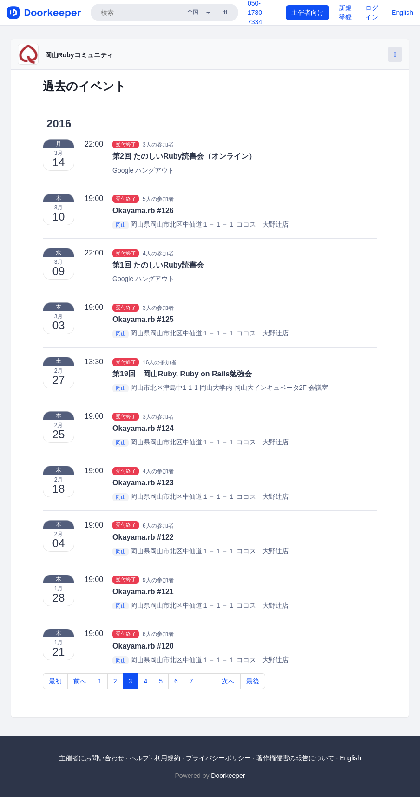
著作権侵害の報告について (295, 758)
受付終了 (126, 144)
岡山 (121, 225)
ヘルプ (139, 758)
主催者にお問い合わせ (91, 758)
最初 (55, 681)
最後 (252, 681)
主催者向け (307, 12)
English (402, 12)
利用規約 (167, 758)
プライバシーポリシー (218, 758)
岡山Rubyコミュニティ (79, 55)
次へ (228, 681)
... (207, 681)
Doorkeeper (228, 775)
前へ (79, 681)
